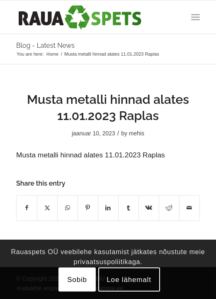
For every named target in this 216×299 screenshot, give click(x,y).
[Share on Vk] (149, 208)
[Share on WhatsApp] (68, 208)
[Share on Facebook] (27, 208)
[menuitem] (195, 17)
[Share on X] (47, 208)
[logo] (89, 17)
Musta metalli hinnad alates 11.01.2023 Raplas (90, 155)
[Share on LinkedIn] (108, 208)
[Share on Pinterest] (88, 208)
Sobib (77, 280)
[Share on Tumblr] (128, 208)
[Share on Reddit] (169, 208)
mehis (136, 133)
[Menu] (195, 17)
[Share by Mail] (189, 208)
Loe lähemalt (129, 280)
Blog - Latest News (45, 45)
